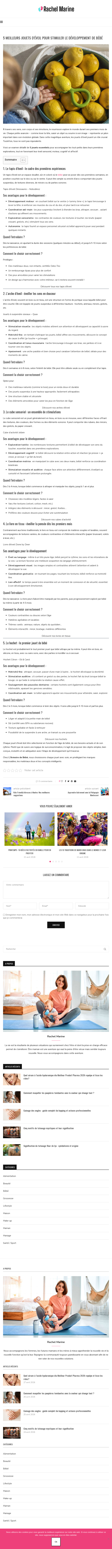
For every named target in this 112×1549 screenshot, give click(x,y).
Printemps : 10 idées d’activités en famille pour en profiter (29, 851)
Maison (6, 1213)
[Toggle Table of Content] (21, 160)
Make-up (7, 1220)
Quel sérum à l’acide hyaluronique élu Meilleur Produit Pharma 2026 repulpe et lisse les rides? (63, 1077)
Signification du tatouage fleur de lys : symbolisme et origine (50, 1145)
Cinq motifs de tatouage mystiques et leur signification (48, 1128)
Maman (6, 1228)
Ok (56, 1542)
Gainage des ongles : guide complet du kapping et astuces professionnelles (57, 1110)
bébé (60, 175)
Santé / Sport (9, 1243)
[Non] (108, 1538)
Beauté (6, 1183)
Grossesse (8, 1198)
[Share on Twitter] (68, 781)
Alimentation (9, 1176)
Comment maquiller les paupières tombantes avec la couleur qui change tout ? (58, 1092)
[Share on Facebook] (65, 781)
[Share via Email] (75, 781)
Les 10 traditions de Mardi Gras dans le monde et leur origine (82, 851)
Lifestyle (7, 1205)
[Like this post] (62, 781)
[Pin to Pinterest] (72, 781)
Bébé (6, 1191)
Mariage (7, 1235)
